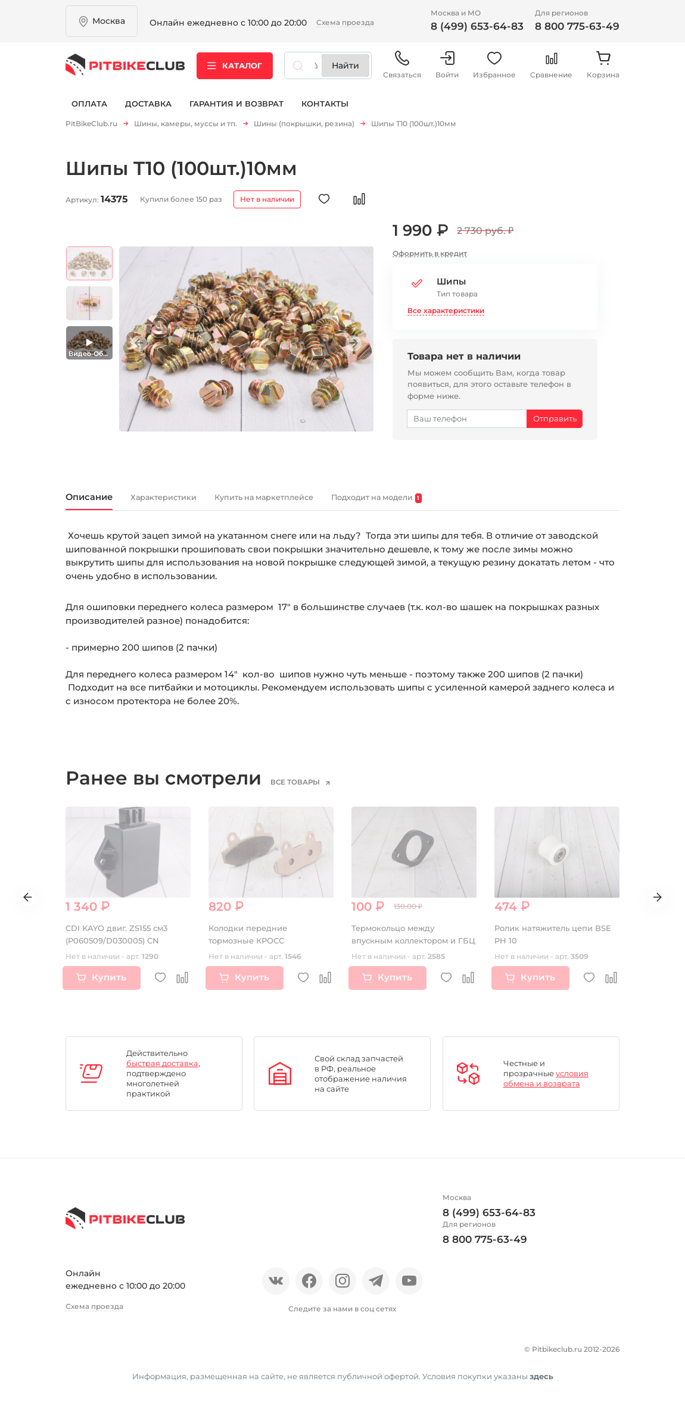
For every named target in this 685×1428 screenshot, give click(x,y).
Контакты (324, 112)
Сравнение (551, 71)
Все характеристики (445, 314)
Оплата (89, 112)
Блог (223, 1355)
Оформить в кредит (430, 257)
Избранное (494, 71)
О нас (79, 1355)
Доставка (148, 112)
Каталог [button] (234, 71)
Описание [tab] (98, 502)
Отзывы (124, 1355)
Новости (177, 1355)
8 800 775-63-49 (577, 26)
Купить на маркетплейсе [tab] (328, 504)
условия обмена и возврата (546, 1086)
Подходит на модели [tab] (480, 504)
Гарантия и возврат (236, 112)
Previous (146, 347)
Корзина (603, 71)
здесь (541, 1400)
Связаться (402, 71)
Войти (447, 71)
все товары (311, 790)
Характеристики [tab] (195, 504)
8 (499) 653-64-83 (477, 26)
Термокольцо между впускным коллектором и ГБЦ (408, 948)
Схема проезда (345, 22)
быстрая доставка (162, 1071)
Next (347, 347)
